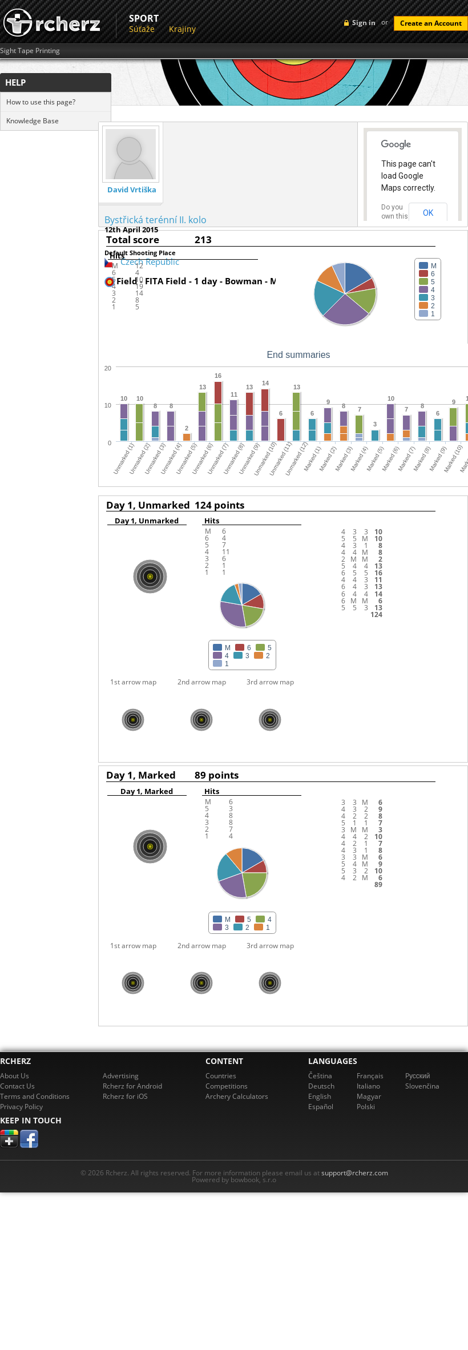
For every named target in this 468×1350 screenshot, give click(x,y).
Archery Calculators (236, 1096)
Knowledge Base (32, 121)
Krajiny (182, 28)
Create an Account (431, 23)
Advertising (121, 1076)
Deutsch (321, 1086)
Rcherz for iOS (125, 1096)
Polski (366, 1106)
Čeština (320, 1076)
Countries (220, 1076)
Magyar (369, 1096)
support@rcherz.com (354, 1173)
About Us (14, 1076)
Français (370, 1076)
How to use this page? (40, 102)
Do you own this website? (395, 216)
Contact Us (17, 1086)
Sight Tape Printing (30, 50)
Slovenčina (422, 1086)
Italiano (368, 1086)
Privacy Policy (21, 1106)
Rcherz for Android (132, 1086)
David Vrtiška (131, 190)
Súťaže (142, 28)
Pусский (417, 1076)
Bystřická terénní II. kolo (155, 219)
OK (428, 212)
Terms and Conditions (35, 1096)
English (319, 1096)
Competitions (226, 1086)
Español (320, 1106)
